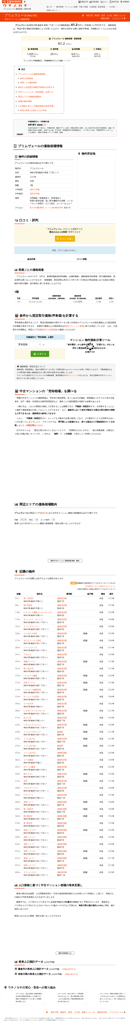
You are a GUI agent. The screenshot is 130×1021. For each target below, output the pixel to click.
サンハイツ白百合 (31, 696)
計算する (39, 353)
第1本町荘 (28, 823)
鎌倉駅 (60, 731)
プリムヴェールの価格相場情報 (31, 74)
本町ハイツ (28, 802)
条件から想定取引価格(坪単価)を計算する (36, 87)
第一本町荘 (28, 809)
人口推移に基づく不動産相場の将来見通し (36, 106)
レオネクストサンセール (34, 710)
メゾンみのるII (30, 745)
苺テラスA (28, 774)
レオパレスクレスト (32, 724)
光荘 (25, 781)
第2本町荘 (28, 816)
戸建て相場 (83, 6)
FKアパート (28, 795)
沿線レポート (53, 10)
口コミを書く (65, 238)
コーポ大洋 (28, 703)
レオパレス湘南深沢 (32, 689)
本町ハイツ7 (29, 844)
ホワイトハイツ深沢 (32, 640)
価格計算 (83, 2)
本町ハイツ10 (29, 865)
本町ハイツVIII (30, 830)
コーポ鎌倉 (28, 759)
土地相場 (92, 6)
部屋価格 (94, 2)
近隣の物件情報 (25, 101)
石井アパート (29, 682)
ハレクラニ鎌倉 (30, 675)
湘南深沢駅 (105, 18)
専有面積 (23, 344)
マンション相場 (71, 6)
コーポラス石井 (30, 633)
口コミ (104, 2)
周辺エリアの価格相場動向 (29, 96)
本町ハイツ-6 (29, 837)
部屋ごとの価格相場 (28, 82)
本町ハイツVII (29, 851)
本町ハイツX (29, 858)
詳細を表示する (68, 969)
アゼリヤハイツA (31, 787)
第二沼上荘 (28, 668)
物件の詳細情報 (26, 78)
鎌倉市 (97, 15)
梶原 (103, 15)
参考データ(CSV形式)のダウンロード (101, 586)
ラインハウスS (30, 872)
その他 (113, 6)
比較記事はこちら (34, 425)
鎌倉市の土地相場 (48, 329)
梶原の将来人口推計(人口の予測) (33, 110)
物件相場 (59, 6)
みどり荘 (27, 717)
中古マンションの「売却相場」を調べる (35, 92)
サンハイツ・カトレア (33, 619)
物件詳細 (114, 2)
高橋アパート (29, 661)
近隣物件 (124, 2)
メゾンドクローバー (32, 731)
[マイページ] (25, 1)
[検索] (5, 1)
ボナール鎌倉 (29, 766)
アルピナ (27, 654)
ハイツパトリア (30, 647)
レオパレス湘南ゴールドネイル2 (38, 612)
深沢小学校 (35, 189)
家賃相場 (103, 6)
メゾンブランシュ (31, 626)
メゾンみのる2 (30, 752)
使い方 (51, 6)
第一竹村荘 (28, 598)
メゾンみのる (29, 738)
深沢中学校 (35, 193)
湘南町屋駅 (62, 752)
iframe (91, 90)
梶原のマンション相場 (73, 326)
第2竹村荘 (28, 605)
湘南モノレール (119, 15)
